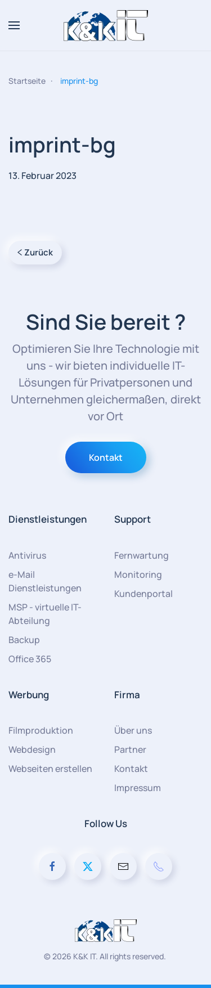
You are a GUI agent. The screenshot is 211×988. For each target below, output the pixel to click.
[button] (14, 25)
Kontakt (106, 457)
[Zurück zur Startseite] (106, 25)
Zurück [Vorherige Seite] (35, 252)
